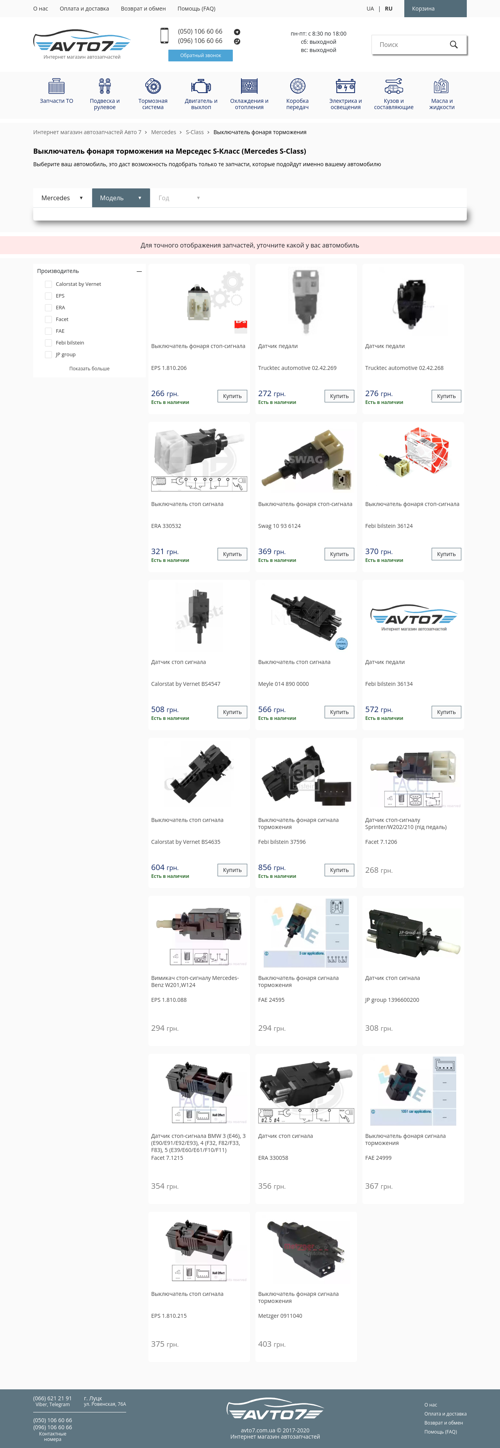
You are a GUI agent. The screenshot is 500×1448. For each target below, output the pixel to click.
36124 (389, 525)
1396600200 (392, 999)
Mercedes (163, 132)
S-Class (195, 132)
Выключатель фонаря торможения (260, 132)
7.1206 (381, 841)
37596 (282, 841)
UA (370, 8)
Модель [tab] (112, 198)
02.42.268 (404, 367)
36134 (389, 683)
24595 (271, 999)
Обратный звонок (200, 55)
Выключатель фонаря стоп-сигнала (198, 346)
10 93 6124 (279, 525)
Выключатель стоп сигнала (187, 504)
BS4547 (185, 683)
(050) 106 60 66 (209, 31)
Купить (232, 396)
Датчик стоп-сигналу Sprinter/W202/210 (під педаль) (405, 823)
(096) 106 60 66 (209, 41)
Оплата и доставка (84, 8)
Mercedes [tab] (55, 198)
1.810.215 (169, 1315)
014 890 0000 (283, 683)
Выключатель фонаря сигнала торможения (298, 823)
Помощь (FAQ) (197, 8)
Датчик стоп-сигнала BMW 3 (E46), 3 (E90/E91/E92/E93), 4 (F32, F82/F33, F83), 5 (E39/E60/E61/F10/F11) (198, 1143)
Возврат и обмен (143, 8)
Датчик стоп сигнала (178, 662)
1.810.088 (169, 999)
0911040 (280, 1315)
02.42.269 (297, 367)
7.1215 (167, 1157)
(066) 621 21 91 (52, 1398)
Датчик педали (278, 346)
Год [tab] (164, 198)
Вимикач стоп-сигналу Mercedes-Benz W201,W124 (195, 981)
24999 (378, 1157)
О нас (40, 8)
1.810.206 (169, 367)
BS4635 (185, 841)
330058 (273, 1157)
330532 (166, 525)
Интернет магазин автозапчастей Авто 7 (87, 132)
